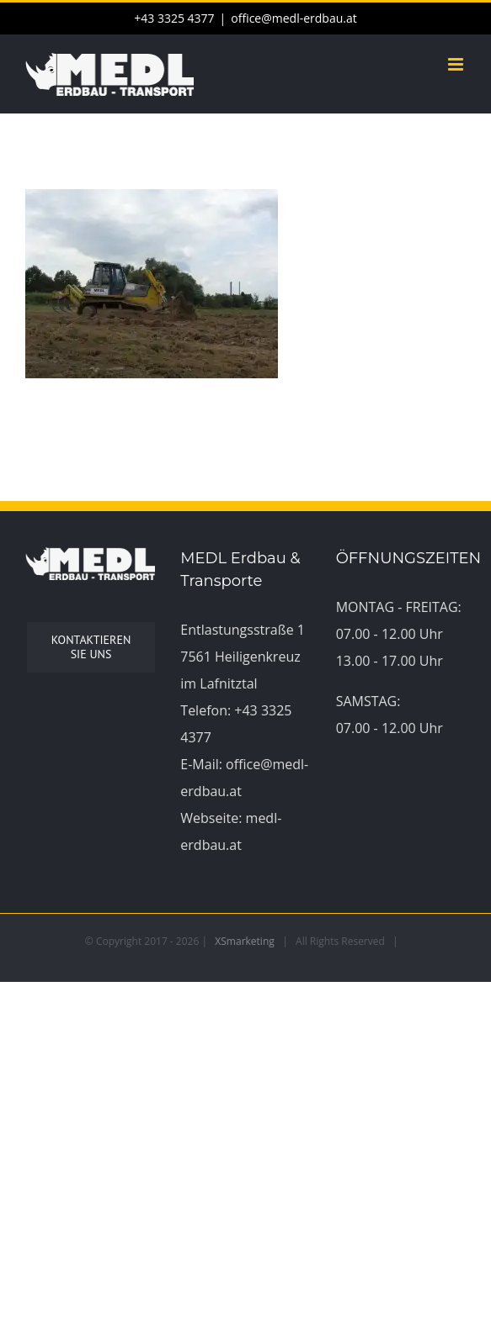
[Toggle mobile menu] (457, 64)
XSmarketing (244, 941)
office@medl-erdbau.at (293, 18)
